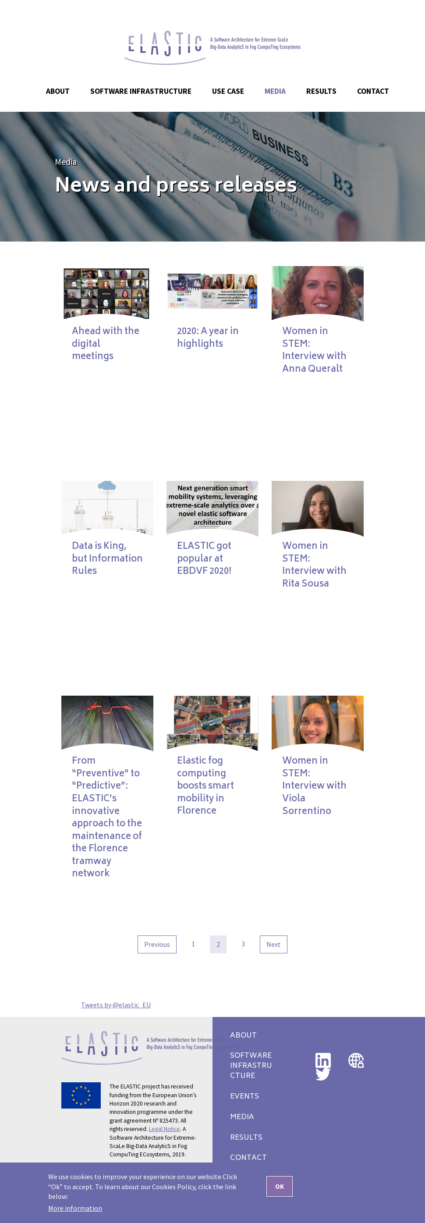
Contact (373, 91)
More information (75, 1210)
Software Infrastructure (140, 91)
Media (66, 161)
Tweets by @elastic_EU (116, 1004)
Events (244, 1097)
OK (279, 1188)
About (243, 1036)
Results (246, 1138)
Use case (228, 91)
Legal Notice (164, 1129)
